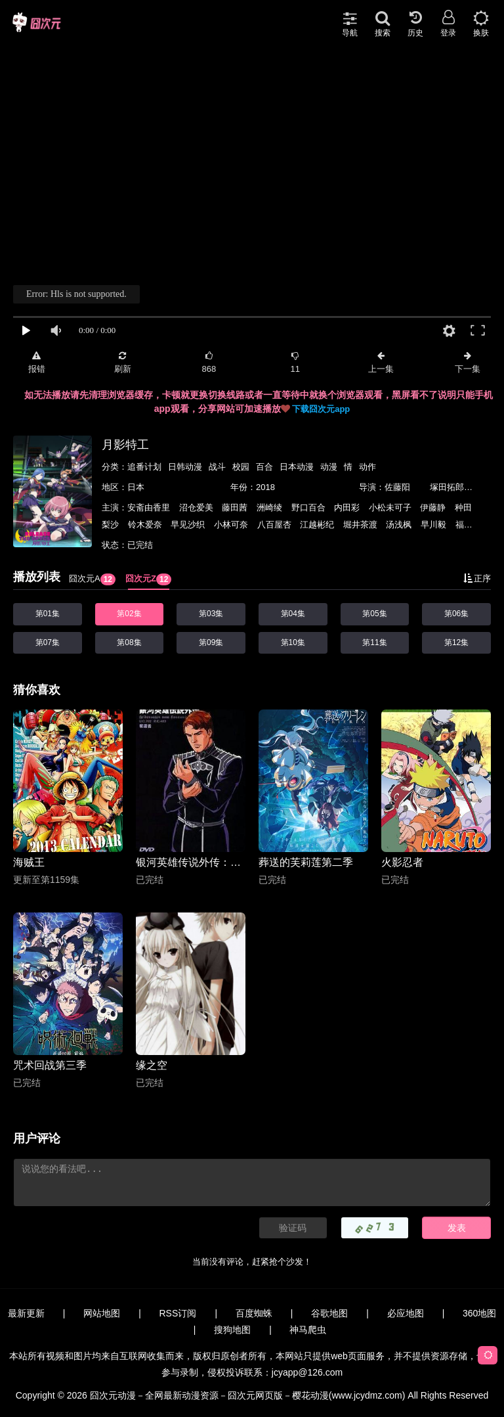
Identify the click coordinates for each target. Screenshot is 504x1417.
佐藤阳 (397, 487)
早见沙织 (189, 524)
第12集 (456, 642)
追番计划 (144, 467)
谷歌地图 (329, 1313)
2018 (265, 487)
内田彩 (348, 507)
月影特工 (125, 444)
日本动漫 (297, 467)
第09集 (211, 642)
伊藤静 (434, 507)
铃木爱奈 (146, 524)
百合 (264, 467)
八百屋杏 (275, 524)
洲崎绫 (271, 507)
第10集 (293, 642)
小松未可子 (391, 507)
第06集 (456, 613)
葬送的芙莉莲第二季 (306, 862)
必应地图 (405, 1313)
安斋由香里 (150, 507)
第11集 (374, 642)
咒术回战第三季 (50, 1065)
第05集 (374, 613)
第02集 (129, 613)
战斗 (217, 467)
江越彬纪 (318, 524)
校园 (240, 467)
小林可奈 (232, 524)
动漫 (328, 467)
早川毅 (435, 524)
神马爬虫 (307, 1329)
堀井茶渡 (361, 524)
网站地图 (101, 1313)
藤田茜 (236, 507)
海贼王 (29, 862)
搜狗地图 (232, 1329)
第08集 (129, 642)
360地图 (479, 1313)
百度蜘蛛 (254, 1313)
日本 (135, 487)
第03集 (211, 613)
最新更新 (26, 1313)
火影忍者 (402, 862)
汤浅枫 (400, 524)
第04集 (293, 613)
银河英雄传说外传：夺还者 (190, 862)
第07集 (47, 642)
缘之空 (151, 1065)
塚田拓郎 (447, 487)
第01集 (47, 613)
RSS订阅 (178, 1313)
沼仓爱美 (197, 507)
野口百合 (309, 507)
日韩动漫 (185, 467)
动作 (367, 467)
